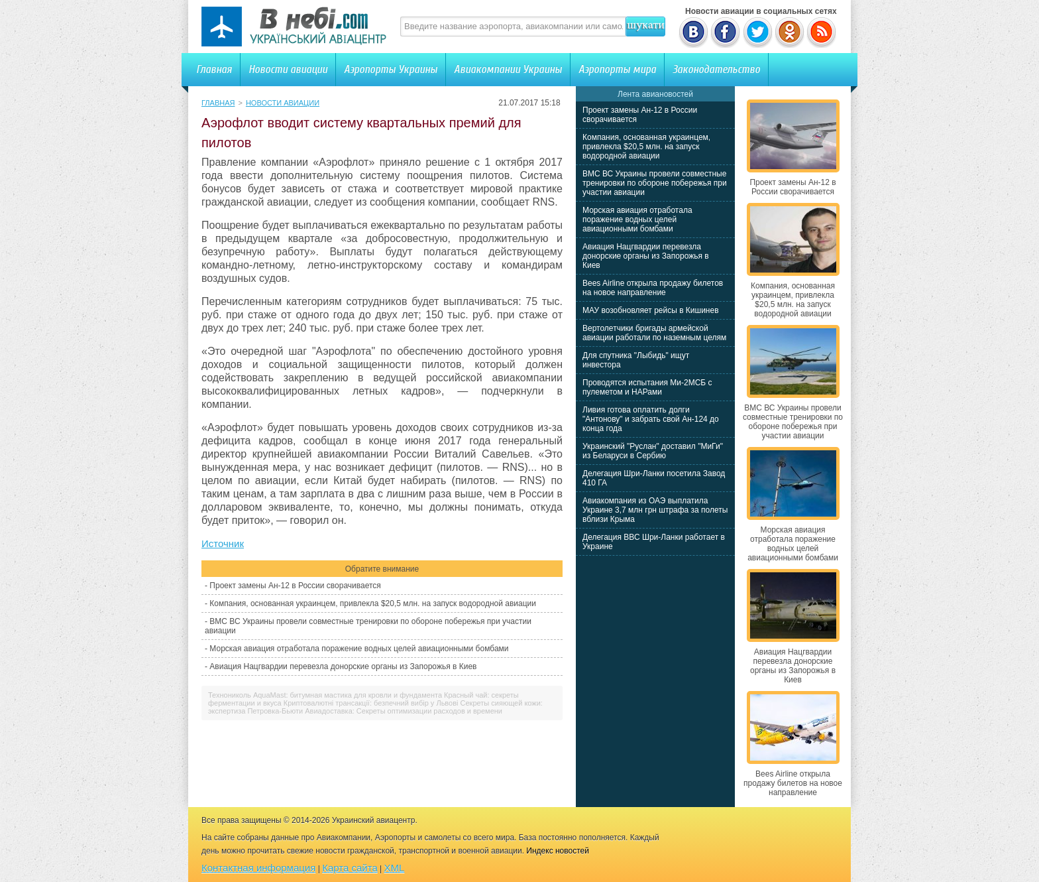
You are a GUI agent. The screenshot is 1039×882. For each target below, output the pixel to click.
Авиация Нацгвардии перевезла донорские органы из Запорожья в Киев (342, 666)
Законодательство (716, 69)
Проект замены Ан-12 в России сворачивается (294, 585)
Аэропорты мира (617, 69)
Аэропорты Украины (390, 69)
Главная (214, 69)
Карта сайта (350, 867)
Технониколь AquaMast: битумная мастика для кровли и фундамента (325, 695)
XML (394, 867)
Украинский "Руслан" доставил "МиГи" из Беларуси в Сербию (652, 451)
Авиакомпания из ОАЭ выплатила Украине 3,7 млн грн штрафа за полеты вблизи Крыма (655, 510)
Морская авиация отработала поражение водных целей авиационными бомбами (358, 648)
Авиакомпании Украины (508, 69)
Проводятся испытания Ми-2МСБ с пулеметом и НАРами (647, 387)
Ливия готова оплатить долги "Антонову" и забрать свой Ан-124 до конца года (650, 419)
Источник (222, 543)
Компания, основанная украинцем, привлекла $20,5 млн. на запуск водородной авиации (372, 603)
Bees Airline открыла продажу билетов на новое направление (652, 288)
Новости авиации (287, 69)
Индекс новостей (557, 850)
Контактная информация (258, 867)
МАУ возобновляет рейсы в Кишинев (650, 310)
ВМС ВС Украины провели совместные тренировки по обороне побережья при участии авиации (654, 183)
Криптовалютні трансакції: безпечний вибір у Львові (371, 703)
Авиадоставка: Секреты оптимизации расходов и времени (403, 711)
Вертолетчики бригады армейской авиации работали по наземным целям (654, 333)
